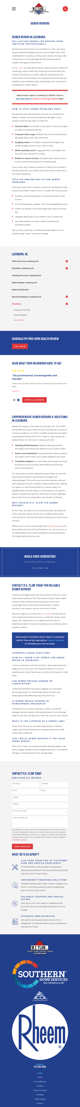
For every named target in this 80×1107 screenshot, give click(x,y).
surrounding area (54, 526)
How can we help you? (20, 817)
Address (15, 797)
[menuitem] (38, 261)
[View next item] (18, 400)
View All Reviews (34, 400)
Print (46, 568)
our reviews (46, 614)
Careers (40, 1103)
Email (40, 568)
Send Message (22, 847)
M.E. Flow (18, 68)
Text (34, 568)
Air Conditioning (40, 1082)
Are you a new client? (20, 811)
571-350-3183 (40, 1066)
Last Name (44, 783)
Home (40, 1077)
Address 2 (16, 804)
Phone (15, 790)
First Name (16, 783)
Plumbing (40, 1095)
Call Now (19, 346)
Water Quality (40, 1099)
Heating (40, 1086)
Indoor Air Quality (40, 1090)
